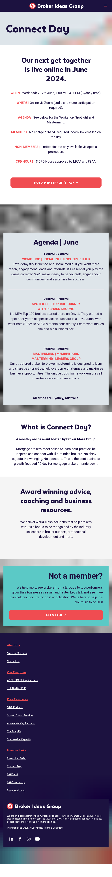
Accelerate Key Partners (21, 723)
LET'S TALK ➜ (56, 615)
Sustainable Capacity (19, 739)
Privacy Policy (36, 828)
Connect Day (14, 766)
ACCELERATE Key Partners (22, 680)
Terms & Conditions (54, 828)
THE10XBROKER (16, 688)
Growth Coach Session (20, 715)
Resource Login (16, 790)
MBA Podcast (15, 707)
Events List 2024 (16, 758)
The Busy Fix (14, 731)
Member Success (17, 653)
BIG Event (12, 774)
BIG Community (16, 782)
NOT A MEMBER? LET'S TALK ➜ (56, 182)
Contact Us (13, 661)
